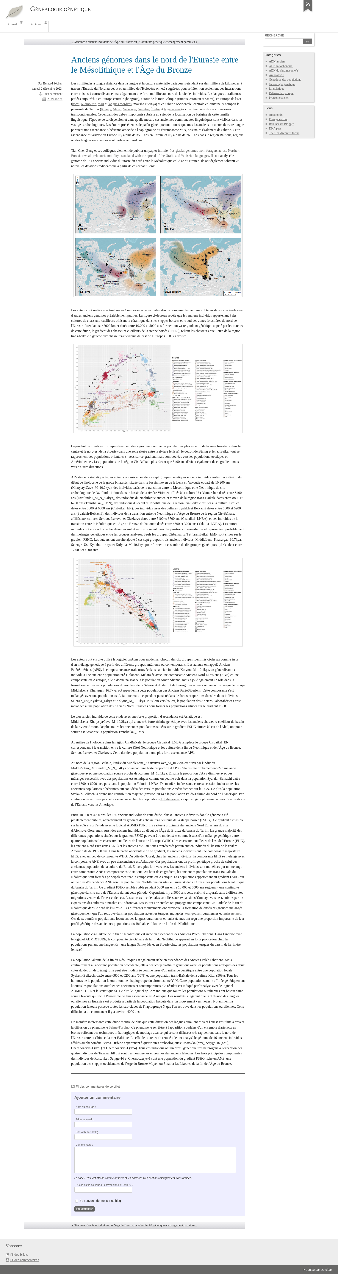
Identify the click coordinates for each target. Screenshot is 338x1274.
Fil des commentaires (24, 1260)
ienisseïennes (232, 913)
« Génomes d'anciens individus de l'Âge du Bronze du (104, 42)
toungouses (193, 913)
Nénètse (143, 109)
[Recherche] (284, 42)
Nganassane (172, 109)
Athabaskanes (170, 799)
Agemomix (276, 114)
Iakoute (155, 924)
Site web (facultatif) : (88, 1132)
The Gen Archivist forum (284, 133)
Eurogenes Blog (278, 119)
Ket (116, 944)
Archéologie (276, 75)
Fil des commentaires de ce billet (98, 1086)
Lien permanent (52, 93)
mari (101, 104)
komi (75, 104)
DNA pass (275, 128)
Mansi (117, 109)
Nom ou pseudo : (86, 1107)
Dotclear (326, 1269)
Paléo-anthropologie (281, 93)
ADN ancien (54, 99)
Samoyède (144, 944)
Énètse (155, 109)
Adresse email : (85, 1119)
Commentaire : (84, 1144)
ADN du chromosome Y (284, 70)
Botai (127, 866)
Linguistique (276, 88)
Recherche (274, 35)
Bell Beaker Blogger (281, 124)
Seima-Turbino (119, 1027)
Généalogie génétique (282, 84)
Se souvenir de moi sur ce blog (100, 1200)
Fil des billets (19, 1254)
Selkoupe (129, 109)
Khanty (106, 109)
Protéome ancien (279, 97)
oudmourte (88, 104)
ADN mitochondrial (281, 66)
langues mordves (119, 104)
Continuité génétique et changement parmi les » (168, 42)
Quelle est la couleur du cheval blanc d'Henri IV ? (104, 1185)
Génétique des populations (285, 79)
